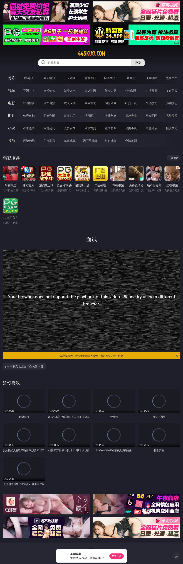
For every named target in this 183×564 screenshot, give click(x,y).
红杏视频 (110, 141)
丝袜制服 (131, 91)
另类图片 (171, 116)
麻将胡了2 (110, 78)
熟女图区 (151, 116)
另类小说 (131, 128)
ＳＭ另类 (171, 91)
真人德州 (49, 78)
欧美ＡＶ (69, 91)
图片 (11, 115)
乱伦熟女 (151, 103)
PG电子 (29, 78)
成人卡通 (69, 103)
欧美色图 (69, 116)
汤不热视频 (90, 141)
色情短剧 (131, 141)
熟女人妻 (110, 91)
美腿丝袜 (110, 116)
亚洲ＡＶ (29, 91)
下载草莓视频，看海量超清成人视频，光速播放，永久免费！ (118, 356)
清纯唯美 (131, 116)
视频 (11, 90)
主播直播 (151, 91)
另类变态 (171, 103)
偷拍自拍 (49, 103)
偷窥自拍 (29, 116)
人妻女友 (69, 128)
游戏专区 (90, 78)
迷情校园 (110, 128)
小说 (11, 128)
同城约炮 (29, 141)
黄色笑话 (151, 128)
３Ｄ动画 (90, 91)
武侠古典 (90, 128)
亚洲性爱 (29, 103)
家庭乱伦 (49, 128)
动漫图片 (90, 116)
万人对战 (69, 78)
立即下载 (117, 556)
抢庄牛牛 (171, 78)
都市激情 (29, 128)
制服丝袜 (110, 103)
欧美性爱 (90, 103)
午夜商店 (49, 141)
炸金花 (131, 78)
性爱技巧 (171, 128)
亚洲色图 (49, 116)
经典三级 (131, 103)
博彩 (11, 78)
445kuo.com (91, 53)
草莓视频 (69, 141)
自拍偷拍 (49, 91)
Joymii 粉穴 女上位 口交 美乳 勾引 (24, 366)
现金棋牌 (151, 78)
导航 (11, 140)
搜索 (138, 63)
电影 (11, 103)
